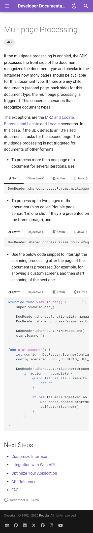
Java (78, 178)
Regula (44, 515)
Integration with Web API (33, 464)
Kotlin (58, 178)
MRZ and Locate (59, 117)
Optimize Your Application (34, 473)
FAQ (15, 490)
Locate (54, 124)
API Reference (23, 481)
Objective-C (36, 178)
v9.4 (9, 42)
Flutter (80, 292)
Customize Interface (29, 456)
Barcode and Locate (21, 124)
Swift (14, 178)
